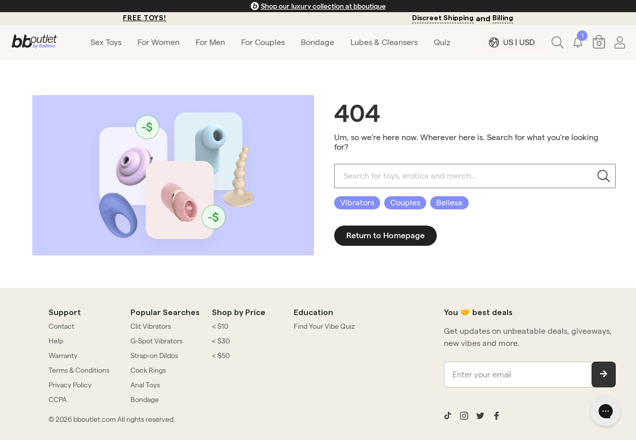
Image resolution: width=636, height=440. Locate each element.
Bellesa (449, 202)
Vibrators (357, 202)
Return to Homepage (385, 235)
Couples (405, 202)
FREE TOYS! (144, 18)
